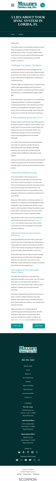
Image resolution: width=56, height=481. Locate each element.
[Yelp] (24, 452)
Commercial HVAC (28, 393)
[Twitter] (37, 452)
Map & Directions (28, 415)
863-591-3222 (28, 360)
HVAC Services (28, 389)
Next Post (39, 326)
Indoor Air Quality (28, 385)
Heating (28, 381)
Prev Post (17, 326)
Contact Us (28, 397)
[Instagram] (32, 452)
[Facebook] (28, 452)
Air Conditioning (28, 377)
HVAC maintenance (20, 320)
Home (28, 370)
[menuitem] (19, 474)
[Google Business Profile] (19, 452)
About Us (28, 374)
